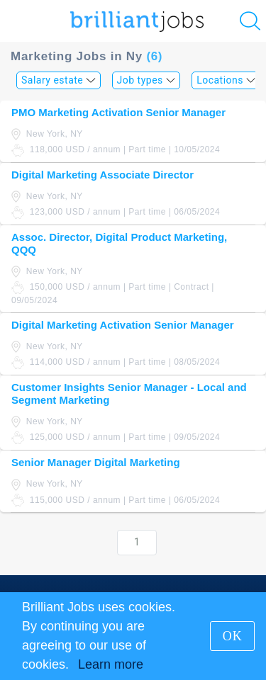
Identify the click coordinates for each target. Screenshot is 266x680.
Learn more (110, 664)
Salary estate (58, 80)
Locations (225, 80)
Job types (146, 80)
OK (233, 636)
